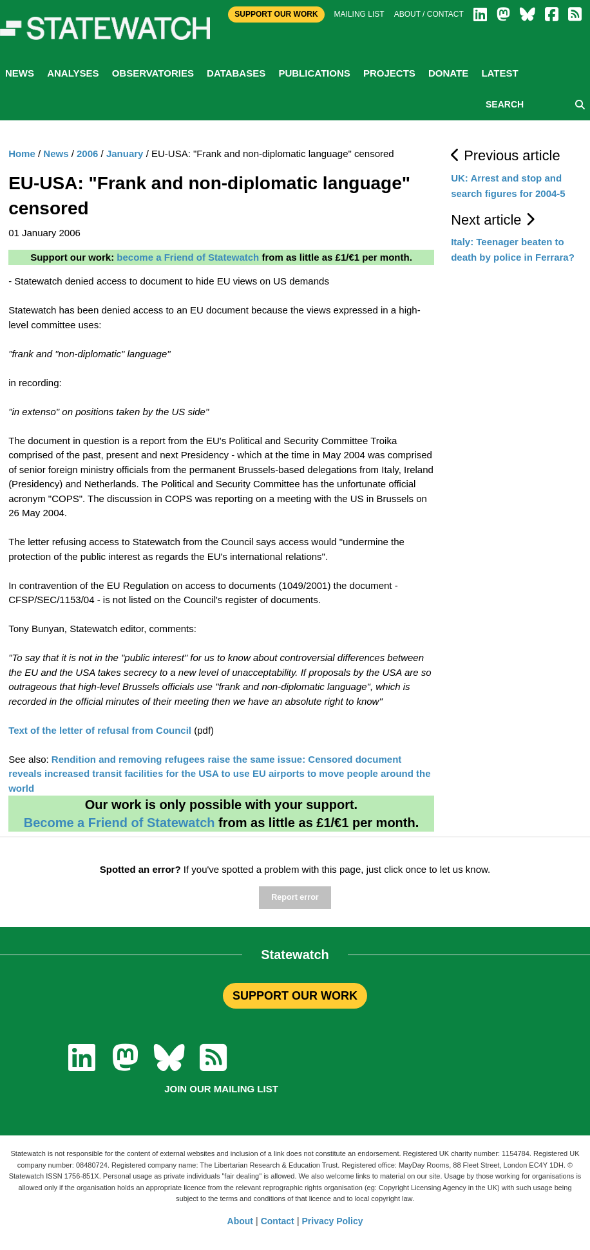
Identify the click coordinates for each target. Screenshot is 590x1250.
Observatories (153, 73)
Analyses (73, 73)
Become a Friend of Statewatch (119, 823)
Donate (448, 73)
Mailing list (359, 14)
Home (21, 153)
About (240, 1221)
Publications (314, 73)
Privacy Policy (332, 1221)
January (125, 153)
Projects (389, 73)
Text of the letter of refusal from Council (99, 730)
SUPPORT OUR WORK (295, 995)
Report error (294, 897)
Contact (277, 1221)
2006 (87, 153)
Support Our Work (276, 14)
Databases (236, 73)
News (19, 73)
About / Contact (429, 14)
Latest (499, 73)
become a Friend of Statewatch (188, 257)
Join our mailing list (221, 1088)
